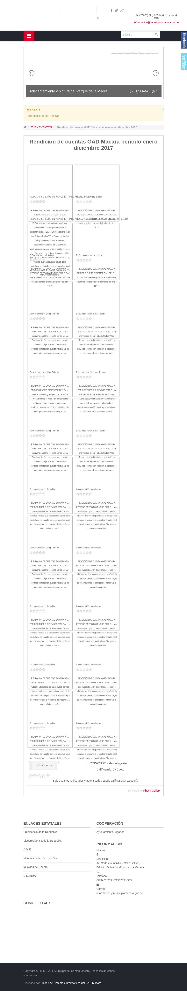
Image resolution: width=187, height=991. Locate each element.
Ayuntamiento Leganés (110, 831)
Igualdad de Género (36, 867)
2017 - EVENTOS (41, 127)
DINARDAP (31, 875)
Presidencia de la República (40, 831)
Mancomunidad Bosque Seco (41, 858)
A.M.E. (28, 849)
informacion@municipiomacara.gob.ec (157, 22)
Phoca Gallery (152, 790)
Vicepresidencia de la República (43, 840)
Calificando (43, 765)
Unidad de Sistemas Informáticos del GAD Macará (70, 983)
